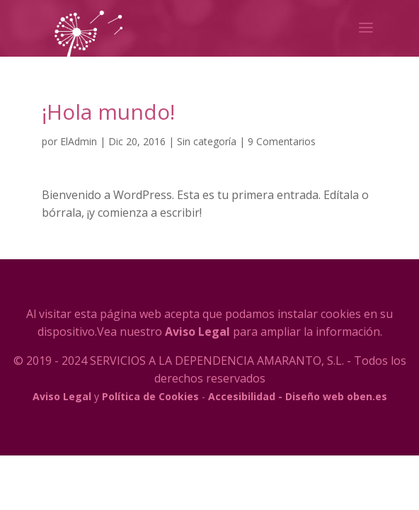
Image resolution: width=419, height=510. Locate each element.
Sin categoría (206, 141)
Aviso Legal (197, 331)
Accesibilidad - (245, 396)
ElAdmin (78, 141)
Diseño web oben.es (336, 396)
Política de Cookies (150, 396)
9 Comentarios (282, 141)
